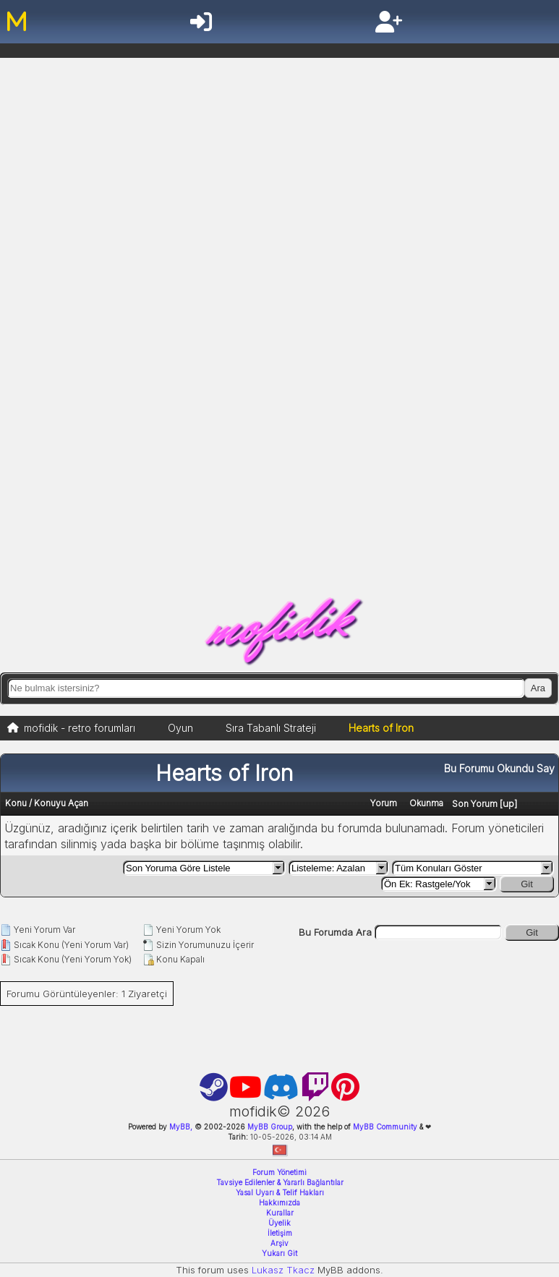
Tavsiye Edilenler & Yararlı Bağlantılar (279, 1182)
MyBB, (180, 1126)
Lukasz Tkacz (283, 1270)
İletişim (280, 1233)
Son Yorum (475, 803)
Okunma (426, 803)
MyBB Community (385, 1126)
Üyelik (279, 1222)
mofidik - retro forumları (79, 728)
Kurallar (280, 1212)
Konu (16, 803)
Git (527, 884)
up (508, 803)
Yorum (383, 803)
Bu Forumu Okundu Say (499, 768)
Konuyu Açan (61, 803)
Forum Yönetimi (279, 1172)
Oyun (180, 728)
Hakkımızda (279, 1202)
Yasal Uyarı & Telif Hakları (280, 1192)
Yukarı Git (279, 1253)
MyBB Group (268, 1126)
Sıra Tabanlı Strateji (271, 728)
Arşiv (279, 1243)
